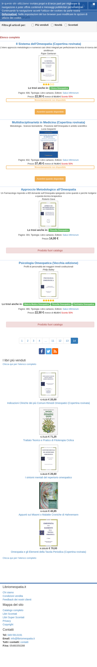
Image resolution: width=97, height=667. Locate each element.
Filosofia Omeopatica (59, 230)
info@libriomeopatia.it (23, 638)
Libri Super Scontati (13, 617)
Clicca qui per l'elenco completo (19, 364)
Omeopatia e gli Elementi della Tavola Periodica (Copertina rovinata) (48, 551)
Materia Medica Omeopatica (36, 304)
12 (60, 340)
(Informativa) (9, 14)
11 (52, 340)
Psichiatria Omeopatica (83, 304)
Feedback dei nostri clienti (17, 599)
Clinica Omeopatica (59, 88)
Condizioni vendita (13, 596)
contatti (24, 642)
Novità (58, 24)
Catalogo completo (13, 610)
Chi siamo (8, 592)
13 (67, 340)
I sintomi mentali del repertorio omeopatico (48, 477)
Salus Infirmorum (71, 93)
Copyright (8, 624)
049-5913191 (15, 635)
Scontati (73, 24)
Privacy (7, 620)
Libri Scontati (10, 613)
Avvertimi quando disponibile (50, 112)
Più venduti (41, 24)
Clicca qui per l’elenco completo (19, 558)
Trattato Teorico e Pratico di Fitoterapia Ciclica (48, 440)
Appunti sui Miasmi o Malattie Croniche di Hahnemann (48, 514)
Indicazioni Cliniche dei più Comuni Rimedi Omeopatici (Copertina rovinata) (48, 403)
